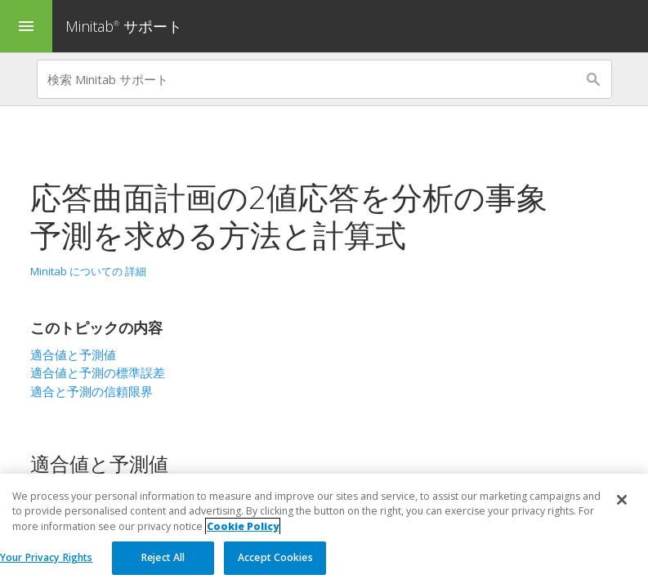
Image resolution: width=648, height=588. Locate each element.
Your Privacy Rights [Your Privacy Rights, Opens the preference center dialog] (46, 557)
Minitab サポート (123, 26)
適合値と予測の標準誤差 (97, 372)
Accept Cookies (275, 557)
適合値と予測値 (73, 354)
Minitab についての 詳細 (88, 271)
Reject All (163, 557)
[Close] (622, 500)
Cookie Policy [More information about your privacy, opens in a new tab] (243, 526)
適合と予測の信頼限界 (91, 391)
